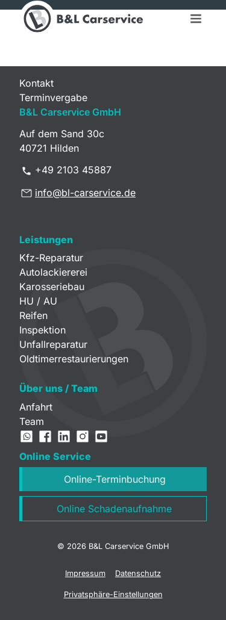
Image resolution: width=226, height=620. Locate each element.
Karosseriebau (51, 287)
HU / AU (38, 301)
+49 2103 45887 (73, 170)
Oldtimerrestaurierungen (73, 359)
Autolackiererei (53, 272)
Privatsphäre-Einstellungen (113, 594)
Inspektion (42, 330)
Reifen (33, 315)
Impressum (85, 573)
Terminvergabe (53, 97)
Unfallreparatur (53, 344)
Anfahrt (35, 407)
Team (31, 421)
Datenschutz (138, 573)
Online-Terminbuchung (115, 479)
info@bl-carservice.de (85, 193)
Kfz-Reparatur (51, 258)
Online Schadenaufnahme (114, 509)
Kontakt (36, 83)
